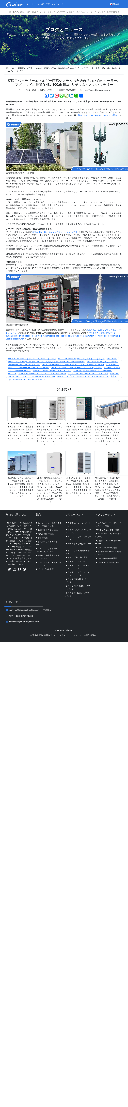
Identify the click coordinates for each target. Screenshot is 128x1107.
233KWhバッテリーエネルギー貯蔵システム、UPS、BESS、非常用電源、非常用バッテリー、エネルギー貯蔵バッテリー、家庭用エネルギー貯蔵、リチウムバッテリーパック (20, 487)
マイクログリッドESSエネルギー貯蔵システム (48, 550)
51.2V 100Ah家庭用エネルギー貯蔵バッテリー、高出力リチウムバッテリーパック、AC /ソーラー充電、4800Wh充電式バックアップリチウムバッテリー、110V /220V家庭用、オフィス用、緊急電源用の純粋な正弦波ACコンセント (49, 490)
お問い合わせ (113, 11)
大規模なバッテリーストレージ (78, 524)
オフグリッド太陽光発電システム (78, 552)
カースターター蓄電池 (106, 558)
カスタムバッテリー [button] (85, 11)
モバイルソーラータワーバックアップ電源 (108, 524)
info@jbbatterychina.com (27, 621)
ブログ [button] (101, 11)
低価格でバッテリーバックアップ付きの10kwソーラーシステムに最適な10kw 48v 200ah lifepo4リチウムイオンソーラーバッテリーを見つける (34, 347)
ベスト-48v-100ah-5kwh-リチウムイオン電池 (88, 373)
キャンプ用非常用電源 (106, 547)
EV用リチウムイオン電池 (107, 529)
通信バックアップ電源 (47, 529)
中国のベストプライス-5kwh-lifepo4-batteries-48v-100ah (83, 376)
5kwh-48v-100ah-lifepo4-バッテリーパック (52, 370)
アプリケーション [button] (65, 11)
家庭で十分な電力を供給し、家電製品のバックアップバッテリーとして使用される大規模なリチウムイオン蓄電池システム (94, 347)
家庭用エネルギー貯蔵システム (49, 543)
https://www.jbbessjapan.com (96, 90)
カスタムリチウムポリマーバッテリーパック (78, 574)
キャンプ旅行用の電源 (76, 557)
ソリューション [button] (47, 11)
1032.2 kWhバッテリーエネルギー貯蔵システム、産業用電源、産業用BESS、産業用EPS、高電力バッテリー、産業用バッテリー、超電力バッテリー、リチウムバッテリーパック (78, 432)
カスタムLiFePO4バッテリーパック (78, 587)
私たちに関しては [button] (21, 11)
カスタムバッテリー (75, 561)
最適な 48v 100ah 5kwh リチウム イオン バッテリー (55, 232)
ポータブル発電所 (45, 569)
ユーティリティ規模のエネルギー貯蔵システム (49, 524)
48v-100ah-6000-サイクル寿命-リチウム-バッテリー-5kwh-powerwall (73, 364)
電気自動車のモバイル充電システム (108, 553)
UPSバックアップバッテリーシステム (78, 531)
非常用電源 (42, 537)
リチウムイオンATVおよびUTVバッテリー (48, 564)
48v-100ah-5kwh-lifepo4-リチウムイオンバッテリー (81, 358)
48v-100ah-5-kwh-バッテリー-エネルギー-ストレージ (32, 358)
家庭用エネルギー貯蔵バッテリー (108, 542)
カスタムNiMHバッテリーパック (78, 580)
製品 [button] (34, 11)
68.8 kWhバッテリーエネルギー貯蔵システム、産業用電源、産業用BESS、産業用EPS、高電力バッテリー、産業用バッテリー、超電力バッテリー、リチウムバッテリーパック (20, 432)
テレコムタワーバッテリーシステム (78, 538)
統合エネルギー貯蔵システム (78, 545)
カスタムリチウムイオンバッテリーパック (78, 567)
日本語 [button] (114, 4)
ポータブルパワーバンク (107, 562)
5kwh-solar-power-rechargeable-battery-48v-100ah (42, 373)
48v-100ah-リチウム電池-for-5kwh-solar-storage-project (76, 367)
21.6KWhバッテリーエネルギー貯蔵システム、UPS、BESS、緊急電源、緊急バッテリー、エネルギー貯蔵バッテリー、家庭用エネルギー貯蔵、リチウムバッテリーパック (78, 487)
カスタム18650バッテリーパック (78, 594)
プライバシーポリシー (64, 630)
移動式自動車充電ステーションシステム (49, 557)
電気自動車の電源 (45, 533)
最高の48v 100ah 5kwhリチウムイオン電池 (97, 115)
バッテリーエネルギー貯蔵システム (108, 535)
